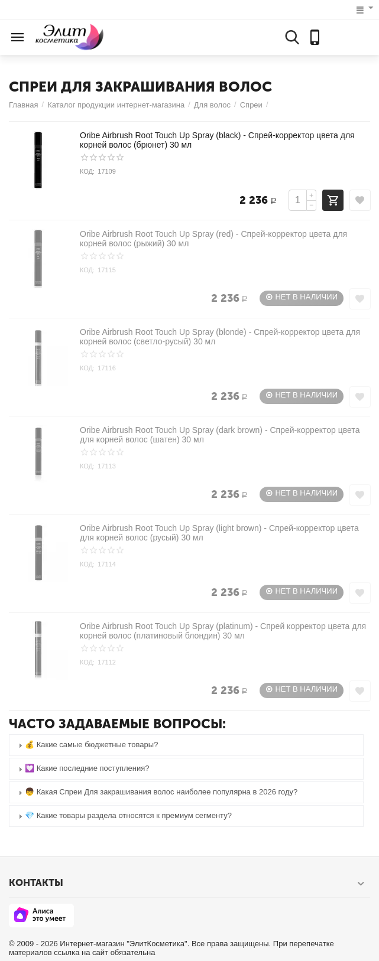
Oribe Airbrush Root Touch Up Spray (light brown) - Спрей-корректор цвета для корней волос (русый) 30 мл (219, 532)
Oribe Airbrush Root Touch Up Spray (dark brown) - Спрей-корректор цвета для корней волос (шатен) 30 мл (219, 434)
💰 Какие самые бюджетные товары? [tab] (86, 745)
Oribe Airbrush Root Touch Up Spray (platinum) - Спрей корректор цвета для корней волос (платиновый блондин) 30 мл (223, 630)
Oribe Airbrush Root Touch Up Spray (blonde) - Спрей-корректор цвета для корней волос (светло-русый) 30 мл (220, 336)
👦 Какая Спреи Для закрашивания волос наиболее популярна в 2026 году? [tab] (156, 792)
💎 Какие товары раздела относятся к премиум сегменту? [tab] (123, 816)
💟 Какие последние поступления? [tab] (82, 769)
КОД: (87, 171)
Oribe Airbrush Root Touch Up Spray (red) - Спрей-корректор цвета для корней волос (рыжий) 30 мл (213, 238)
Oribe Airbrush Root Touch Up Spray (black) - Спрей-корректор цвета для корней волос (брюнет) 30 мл (217, 140)
